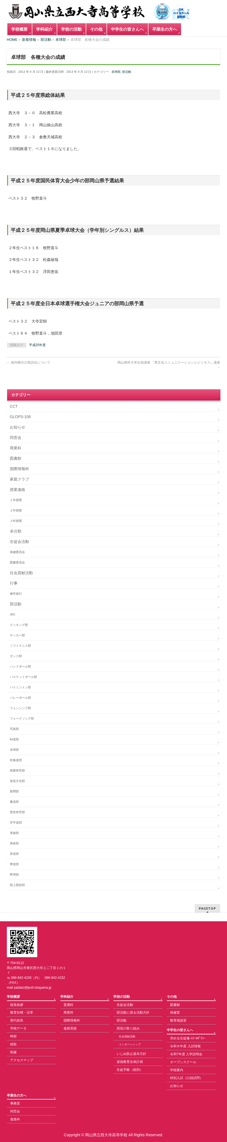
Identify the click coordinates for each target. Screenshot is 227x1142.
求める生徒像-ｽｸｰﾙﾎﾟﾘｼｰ (188, 1038)
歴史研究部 (17, 812)
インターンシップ (130, 1044)
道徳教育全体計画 (130, 1062)
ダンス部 (16, 656)
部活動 (126, 71)
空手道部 (16, 822)
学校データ (18, 1028)
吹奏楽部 (16, 760)
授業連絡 (17, 489)
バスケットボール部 (23, 676)
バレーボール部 (20, 697)
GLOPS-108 (20, 417)
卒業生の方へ (17, 1095)
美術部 (14, 843)
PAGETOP (207, 908)
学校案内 (176, 1070)
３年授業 (16, 520)
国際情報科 (19, 469)
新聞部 (14, 791)
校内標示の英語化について (28, 362)
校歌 (13, 1044)
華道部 (14, 864)
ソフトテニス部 (20, 645)
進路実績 (70, 1028)
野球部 (14, 874)
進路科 (15, 1119)
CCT (14, 406)
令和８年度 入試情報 (185, 1046)
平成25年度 (37, 345)
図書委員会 (17, 562)
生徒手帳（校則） (130, 1070)
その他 (172, 997)
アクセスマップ (21, 1060)
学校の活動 (121, 997)
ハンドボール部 (20, 666)
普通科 (68, 1005)
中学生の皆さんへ (180, 1030)
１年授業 (16, 500)
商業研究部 (17, 770)
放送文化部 (17, 781)
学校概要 (13, 997)
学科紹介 (66, 997)
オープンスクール (183, 1062)
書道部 (14, 801)
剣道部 (14, 739)
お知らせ (17, 427)
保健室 (175, 1012)
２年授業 (16, 510)
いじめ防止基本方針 (131, 1054)
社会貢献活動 (21, 573)
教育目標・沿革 (21, 1012)
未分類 (15, 531)
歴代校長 (16, 1020)
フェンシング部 (20, 708)
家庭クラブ (19, 479)
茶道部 (14, 853)
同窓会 (15, 437)
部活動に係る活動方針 (133, 1012)
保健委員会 (17, 552)
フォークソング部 (22, 718)
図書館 (15, 458)
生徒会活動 (19, 541)
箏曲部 (14, 833)
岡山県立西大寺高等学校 (106, 1135)
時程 (13, 1036)
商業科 (15, 448)
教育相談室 (178, 1020)
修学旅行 (16, 593)
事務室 (15, 1103)
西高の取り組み (128, 1028)
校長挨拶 (16, 1005)
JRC (12, 614)
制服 (13, 1052)
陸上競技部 (17, 885)
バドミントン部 (20, 687)
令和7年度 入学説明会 (186, 1054)
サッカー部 (17, 635)
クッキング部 (19, 624)
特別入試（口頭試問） (186, 1078)
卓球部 (115, 71)
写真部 (14, 728)
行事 (14, 583)
